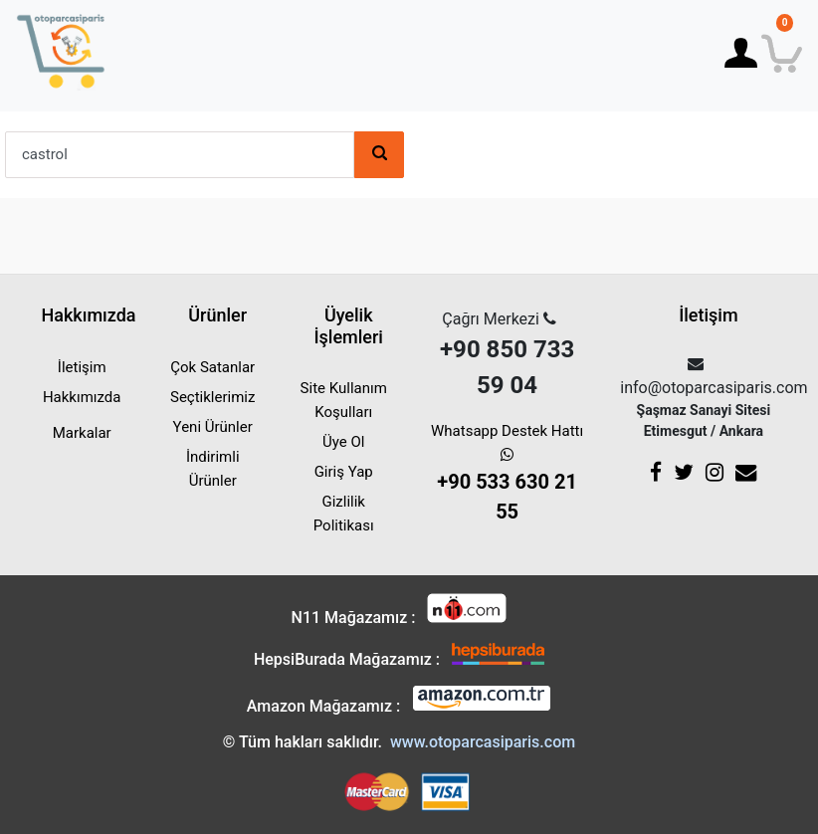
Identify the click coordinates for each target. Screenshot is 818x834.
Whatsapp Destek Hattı (507, 474)
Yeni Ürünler (213, 427)
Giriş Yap (343, 472)
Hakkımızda (82, 397)
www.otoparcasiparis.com (482, 741)
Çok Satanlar (212, 367)
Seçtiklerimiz (212, 397)
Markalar (82, 433)
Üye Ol (343, 442)
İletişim (82, 367)
